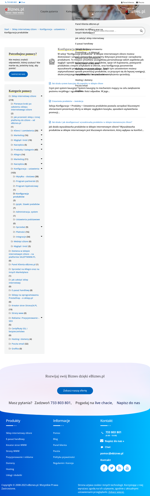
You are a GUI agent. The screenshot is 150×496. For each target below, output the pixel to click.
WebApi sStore (21, 241)
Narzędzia (19, 144)
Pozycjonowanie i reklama (19, 457)
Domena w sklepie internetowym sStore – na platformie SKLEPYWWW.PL (22, 254)
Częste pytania (68, 11)
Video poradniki (105, 11)
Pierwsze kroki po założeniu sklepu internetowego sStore (21, 106)
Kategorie (85, 11)
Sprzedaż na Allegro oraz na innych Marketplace (24, 271)
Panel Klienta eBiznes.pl (23, 264)
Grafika (15, 348)
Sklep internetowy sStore (24, 96)
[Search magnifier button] (141, 31)
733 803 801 (11, 2)
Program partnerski (25, 181)
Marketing (19, 135)
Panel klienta (60, 445)
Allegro (17, 154)
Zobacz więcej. (116, 492)
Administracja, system (27, 211)
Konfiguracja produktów (21, 195)
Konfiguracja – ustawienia (26, 168)
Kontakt (105, 460)
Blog (119, 11)
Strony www (17, 313)
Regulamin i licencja (63, 463)
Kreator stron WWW (16, 445)
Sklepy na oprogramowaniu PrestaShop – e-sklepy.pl (24, 296)
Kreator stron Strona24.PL (24, 305)
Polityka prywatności (64, 457)
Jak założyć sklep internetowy (18, 281)
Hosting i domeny (20, 339)
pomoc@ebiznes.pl (111, 453)
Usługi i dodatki (14, 475)
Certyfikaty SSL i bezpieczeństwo (18, 330)
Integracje (21, 236)
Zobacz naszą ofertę (75, 390)
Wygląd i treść (21, 140)
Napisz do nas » (114, 441)
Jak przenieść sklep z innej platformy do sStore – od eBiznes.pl (25, 120)
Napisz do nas (18, 74)
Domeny (10, 463)
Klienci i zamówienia (24, 130)
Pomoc (56, 432)
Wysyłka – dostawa (25, 176)
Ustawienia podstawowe (28, 219)
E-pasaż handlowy (20, 290)
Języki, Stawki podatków (28, 204)
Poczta (56, 451)
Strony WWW (12, 451)
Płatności (20, 231)
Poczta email (18, 343)
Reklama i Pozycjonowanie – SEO (24, 319)
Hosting (10, 469)
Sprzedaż (20, 227)
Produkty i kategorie (24, 149)
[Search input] (116, 31)
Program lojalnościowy (27, 186)
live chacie (103, 402)
